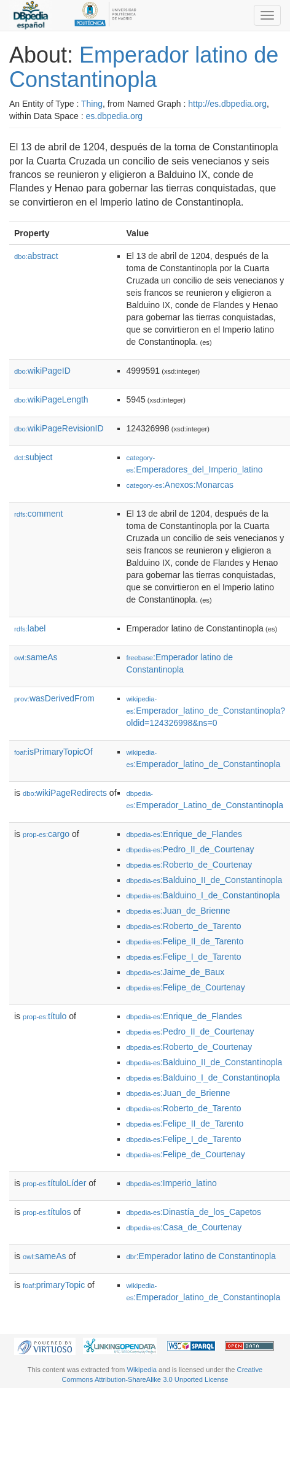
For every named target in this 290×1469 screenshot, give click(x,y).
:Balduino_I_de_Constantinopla (203, 895)
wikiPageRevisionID (59, 428)
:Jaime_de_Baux (176, 972)
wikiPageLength (51, 399)
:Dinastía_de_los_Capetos (194, 1212)
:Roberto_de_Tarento (184, 926)
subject (33, 457)
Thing (92, 104)
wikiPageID (42, 371)
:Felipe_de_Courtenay (186, 987)
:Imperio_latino (172, 1183)
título (44, 1016)
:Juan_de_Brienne (178, 911)
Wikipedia (142, 1369)
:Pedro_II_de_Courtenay (190, 849)
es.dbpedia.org (114, 116)
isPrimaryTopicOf (53, 752)
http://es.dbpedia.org (227, 104)
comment (38, 514)
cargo (46, 834)
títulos (47, 1212)
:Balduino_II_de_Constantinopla (205, 880)
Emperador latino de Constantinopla (143, 67)
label (29, 628)
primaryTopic (54, 1285)
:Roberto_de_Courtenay (190, 864)
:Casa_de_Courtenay (184, 1227)
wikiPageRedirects (65, 793)
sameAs (35, 657)
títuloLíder (54, 1183)
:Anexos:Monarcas (180, 485)
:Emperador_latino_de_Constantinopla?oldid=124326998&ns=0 (206, 711)
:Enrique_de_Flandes (184, 834)
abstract (36, 256)
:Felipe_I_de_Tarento (184, 957)
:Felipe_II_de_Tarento (185, 941)
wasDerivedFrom (54, 698)
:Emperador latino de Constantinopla (201, 1256)
